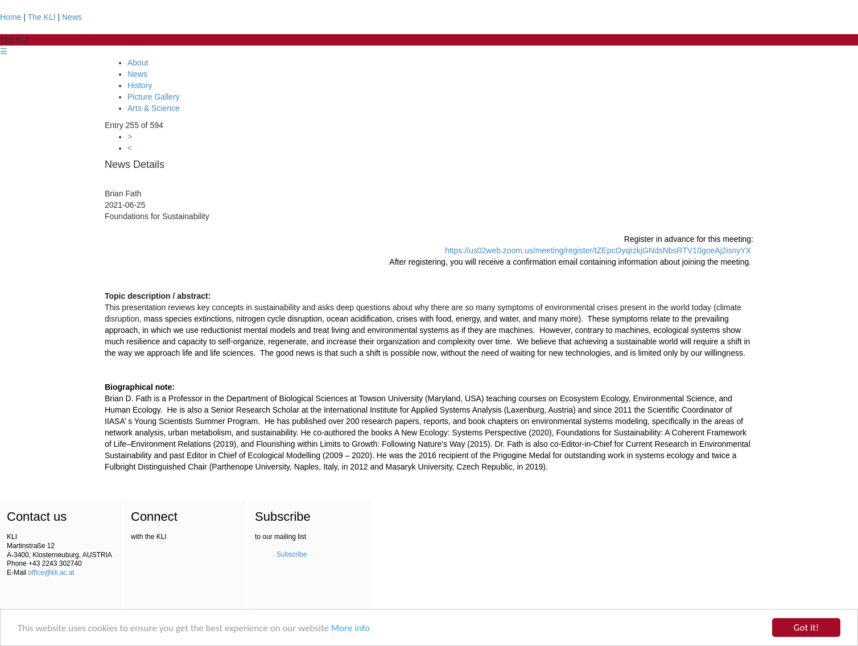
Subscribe (292, 554)
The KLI (42, 17)
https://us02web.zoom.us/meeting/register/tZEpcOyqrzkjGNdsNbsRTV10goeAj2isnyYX (598, 250)
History (139, 85)
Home (10, 17)
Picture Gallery (153, 96)
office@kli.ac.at (51, 573)
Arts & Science (153, 108)
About (137, 62)
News (72, 17)
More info (350, 629)
